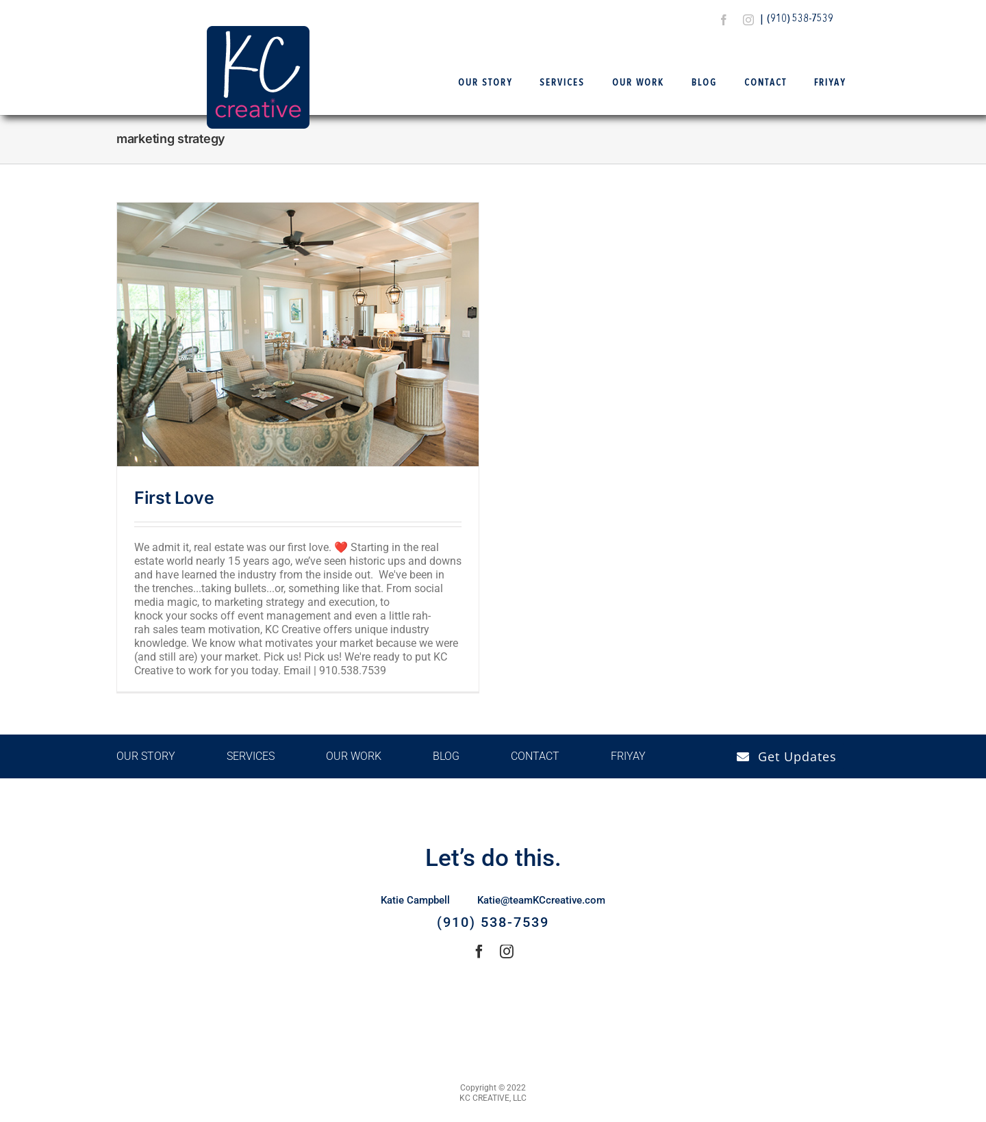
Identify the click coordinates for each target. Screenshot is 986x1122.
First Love (174, 497)
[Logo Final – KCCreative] (258, 31)
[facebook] (723, 19)
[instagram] (748, 19)
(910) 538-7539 (800, 19)
